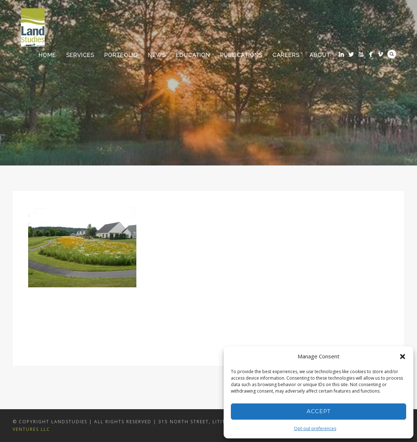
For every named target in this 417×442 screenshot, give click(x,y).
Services (80, 55)
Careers (285, 55)
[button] (402, 356)
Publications (241, 55)
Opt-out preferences (315, 428)
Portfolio (121, 55)
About (320, 55)
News (157, 55)
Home (47, 55)
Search (391, 54)
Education (193, 55)
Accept (319, 411)
